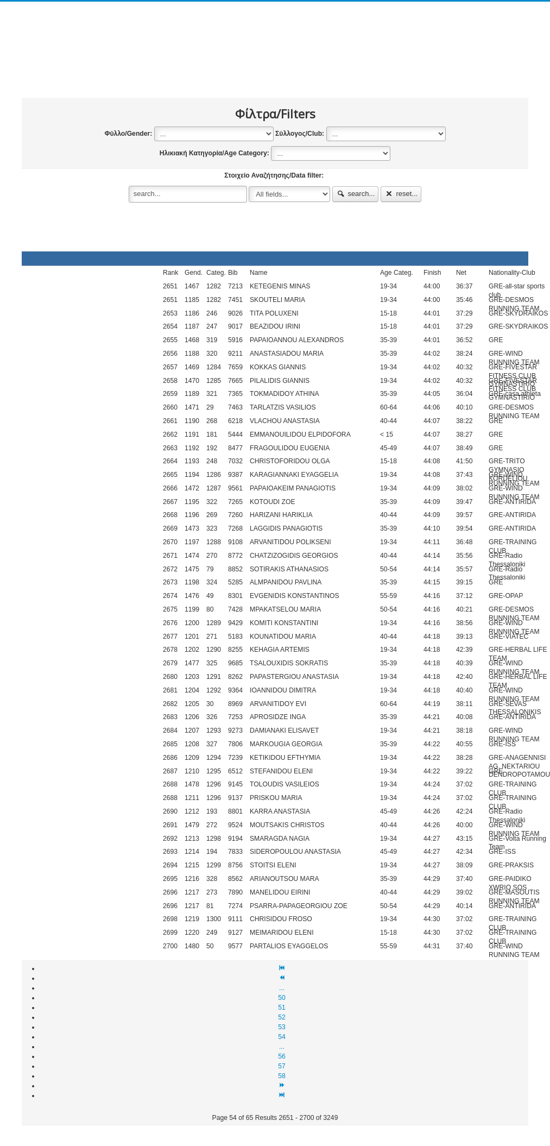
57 (282, 1066)
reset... (401, 194)
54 (282, 1037)
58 (282, 1076)
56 (282, 1056)
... (282, 988)
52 (282, 1017)
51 (282, 1007)
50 (282, 998)
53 (282, 1027)
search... (355, 194)
